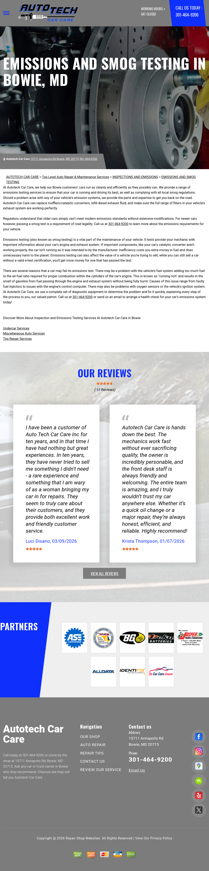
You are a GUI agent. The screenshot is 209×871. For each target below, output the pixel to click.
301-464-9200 (187, 14)
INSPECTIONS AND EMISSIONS (135, 177)
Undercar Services (16, 328)
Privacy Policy (161, 838)
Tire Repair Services (17, 339)
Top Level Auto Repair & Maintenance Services (75, 177)
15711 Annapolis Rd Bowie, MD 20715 (54, 159)
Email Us (137, 770)
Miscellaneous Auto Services (24, 333)
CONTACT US (92, 761)
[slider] (104, 383)
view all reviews (104, 573)
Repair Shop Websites (83, 838)
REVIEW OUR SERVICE (100, 769)
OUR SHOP (90, 736)
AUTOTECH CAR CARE (22, 177)
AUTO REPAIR (93, 744)
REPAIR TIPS (92, 753)
